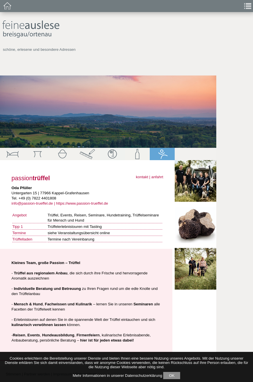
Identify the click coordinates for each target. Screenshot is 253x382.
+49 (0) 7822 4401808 (37, 198)
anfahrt (157, 177)
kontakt (142, 177)
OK (171, 375)
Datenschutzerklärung (143, 375)
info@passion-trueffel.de (32, 203)
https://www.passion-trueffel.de (82, 203)
